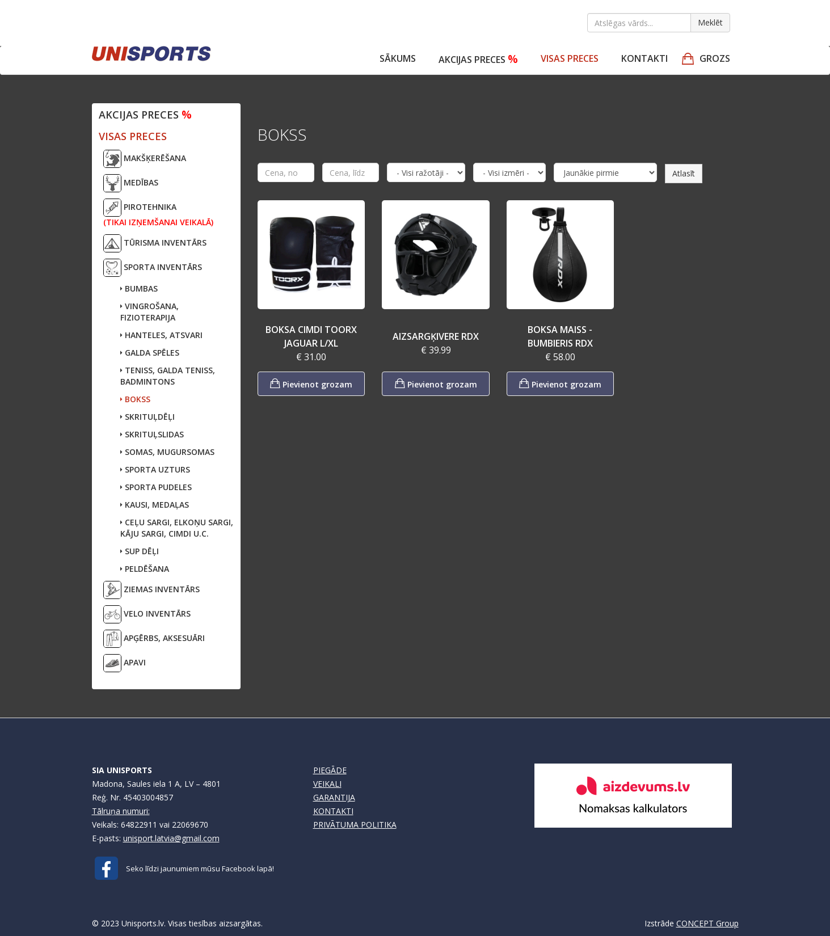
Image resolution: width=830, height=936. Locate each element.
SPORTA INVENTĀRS (152, 268)
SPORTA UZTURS (155, 469)
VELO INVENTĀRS (147, 614)
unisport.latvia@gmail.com (171, 838)
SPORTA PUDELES (156, 487)
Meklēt (710, 22)
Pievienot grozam (311, 383)
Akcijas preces (478, 58)
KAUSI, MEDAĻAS (154, 504)
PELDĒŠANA (144, 568)
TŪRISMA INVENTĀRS (155, 243)
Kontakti (644, 58)
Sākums (398, 58)
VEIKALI (327, 783)
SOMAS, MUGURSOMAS (167, 451)
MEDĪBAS (130, 183)
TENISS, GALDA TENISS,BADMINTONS (167, 376)
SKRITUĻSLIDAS (152, 434)
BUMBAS (139, 288)
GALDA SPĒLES (149, 352)
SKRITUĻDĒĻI (147, 416)
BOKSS (135, 399)
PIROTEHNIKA (158, 213)
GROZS (715, 58)
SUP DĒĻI (139, 551)
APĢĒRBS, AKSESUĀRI (154, 639)
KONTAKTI (333, 811)
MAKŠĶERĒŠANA (144, 159)
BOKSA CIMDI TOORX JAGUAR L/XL (311, 336)
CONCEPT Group (707, 923)
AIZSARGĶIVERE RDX (436, 336)
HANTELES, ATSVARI (161, 335)
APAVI (124, 663)
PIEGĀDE (330, 770)
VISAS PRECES (570, 58)
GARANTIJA (334, 797)
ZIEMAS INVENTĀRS (151, 590)
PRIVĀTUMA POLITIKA (355, 824)
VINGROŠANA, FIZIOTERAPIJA (149, 312)
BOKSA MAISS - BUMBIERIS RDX (560, 336)
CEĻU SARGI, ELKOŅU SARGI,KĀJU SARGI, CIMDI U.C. (176, 528)
